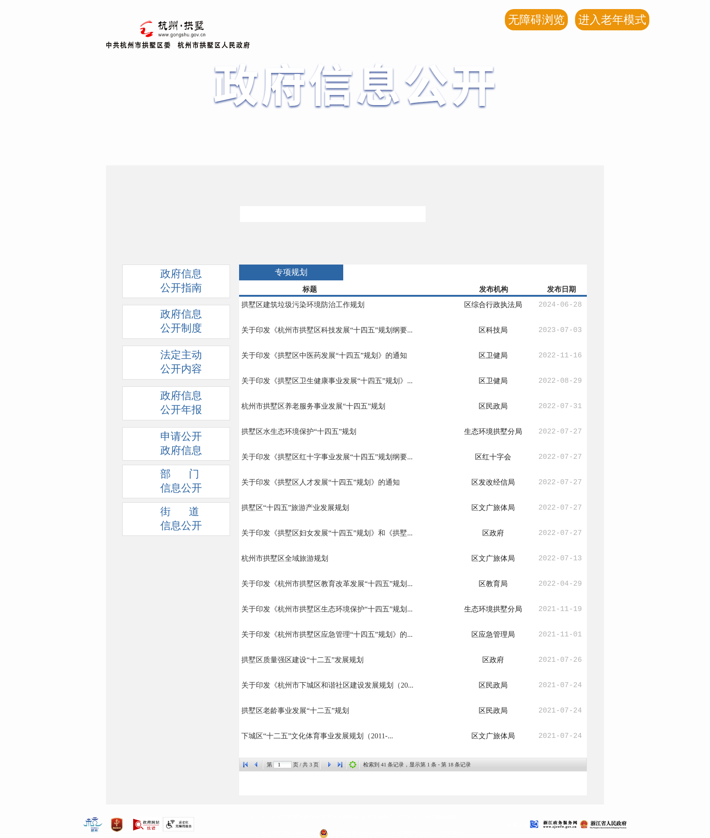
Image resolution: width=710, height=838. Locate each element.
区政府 (493, 533)
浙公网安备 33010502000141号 (360, 833)
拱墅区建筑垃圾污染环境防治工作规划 (303, 304)
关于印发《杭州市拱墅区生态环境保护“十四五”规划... (327, 609)
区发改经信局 (493, 482)
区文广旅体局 (493, 507)
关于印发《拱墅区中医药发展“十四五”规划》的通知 (324, 355)
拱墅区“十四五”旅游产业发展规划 (295, 507)
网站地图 (445, 817)
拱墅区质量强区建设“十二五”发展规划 (302, 660)
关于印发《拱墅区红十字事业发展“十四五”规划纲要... (327, 457)
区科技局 (493, 330)
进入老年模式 (612, 20)
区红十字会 (493, 457)
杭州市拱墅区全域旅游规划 (284, 558)
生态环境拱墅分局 (493, 431)
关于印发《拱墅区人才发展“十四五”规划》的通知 (320, 482)
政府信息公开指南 (167, 283)
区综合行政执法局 (493, 304)
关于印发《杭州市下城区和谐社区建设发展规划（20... (327, 685)
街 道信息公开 (167, 521)
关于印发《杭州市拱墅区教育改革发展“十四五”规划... (327, 584)
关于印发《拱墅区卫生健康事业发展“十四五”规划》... (327, 381)
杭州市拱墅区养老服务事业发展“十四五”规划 (313, 406)
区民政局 (493, 406)
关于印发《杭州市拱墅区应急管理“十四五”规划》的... (327, 634)
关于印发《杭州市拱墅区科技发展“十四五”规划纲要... (327, 330)
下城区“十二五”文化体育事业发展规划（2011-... (317, 736)
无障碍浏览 (536, 20)
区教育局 (493, 584)
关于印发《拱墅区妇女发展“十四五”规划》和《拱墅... (327, 533)
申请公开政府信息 (167, 446)
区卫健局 (493, 355)
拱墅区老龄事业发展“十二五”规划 (295, 710)
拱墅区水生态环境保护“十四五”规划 (298, 431)
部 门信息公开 (167, 483)
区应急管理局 (493, 634)
